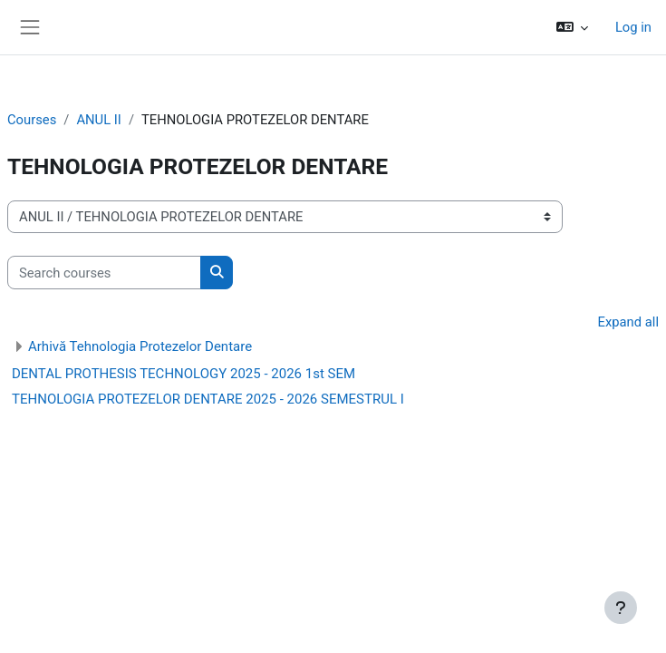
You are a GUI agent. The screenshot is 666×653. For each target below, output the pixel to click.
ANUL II (98, 120)
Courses (31, 120)
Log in (633, 27)
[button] (571, 27)
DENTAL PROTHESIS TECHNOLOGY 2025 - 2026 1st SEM (183, 373)
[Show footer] (620, 607)
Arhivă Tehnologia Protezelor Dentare (140, 346)
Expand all (628, 322)
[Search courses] (104, 272)
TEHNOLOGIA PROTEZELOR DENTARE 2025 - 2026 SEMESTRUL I (208, 399)
